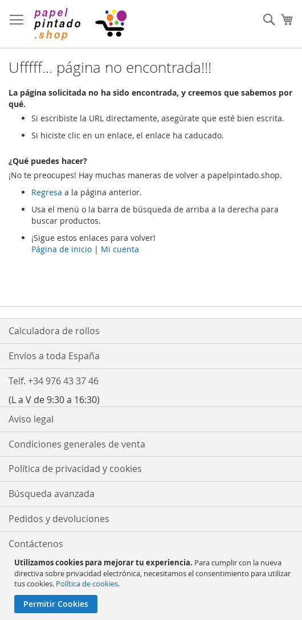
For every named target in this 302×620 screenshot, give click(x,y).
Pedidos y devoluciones (59, 518)
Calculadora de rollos (54, 331)
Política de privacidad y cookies (75, 468)
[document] (152, 585)
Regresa (46, 192)
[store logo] (79, 24)
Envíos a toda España (54, 356)
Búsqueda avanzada (52, 493)
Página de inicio (61, 249)
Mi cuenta (120, 249)
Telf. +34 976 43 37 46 (54, 381)
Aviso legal (31, 419)
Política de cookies (87, 583)
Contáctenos (36, 543)
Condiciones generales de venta (77, 444)
